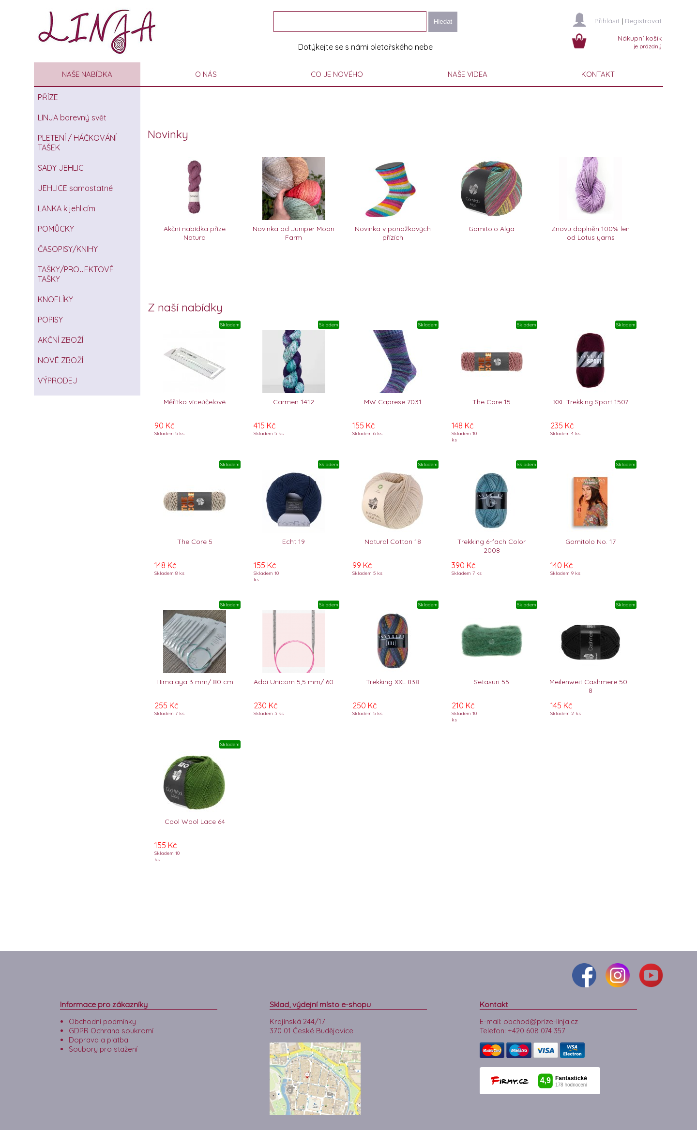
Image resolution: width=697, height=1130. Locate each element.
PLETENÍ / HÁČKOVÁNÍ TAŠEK (77, 142)
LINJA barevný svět (72, 117)
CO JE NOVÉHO (337, 74)
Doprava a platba (98, 1033)
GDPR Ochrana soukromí (111, 1024)
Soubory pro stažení (103, 1042)
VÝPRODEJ (57, 380)
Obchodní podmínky (102, 1015)
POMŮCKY (56, 229)
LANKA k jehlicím (66, 208)
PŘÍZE (48, 97)
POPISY (50, 319)
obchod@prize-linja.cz (540, 1015)
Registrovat (643, 20)
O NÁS (206, 74)
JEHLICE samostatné (75, 188)
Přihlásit (607, 20)
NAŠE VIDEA (467, 74)
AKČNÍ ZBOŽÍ (60, 340)
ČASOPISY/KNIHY (68, 249)
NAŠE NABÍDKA (87, 74)
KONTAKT (598, 74)
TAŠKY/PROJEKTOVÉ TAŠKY (76, 274)
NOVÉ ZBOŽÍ (60, 360)
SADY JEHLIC (61, 168)
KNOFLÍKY (55, 299)
